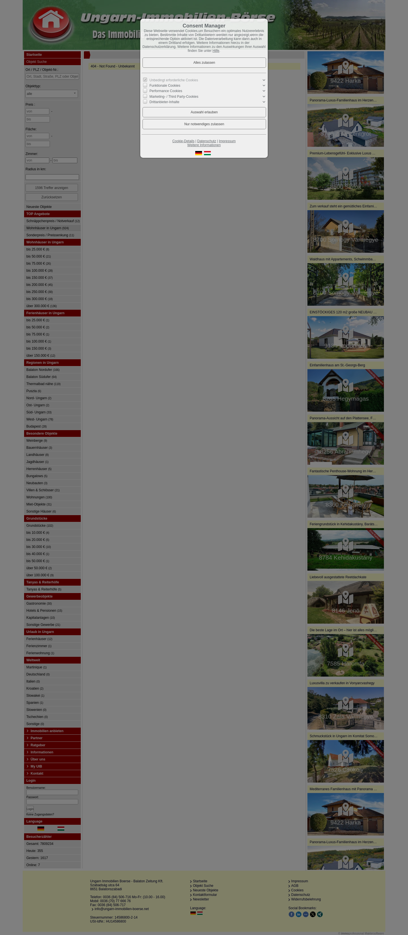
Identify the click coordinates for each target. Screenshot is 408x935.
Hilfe (215, 51)
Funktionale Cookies (165, 86)
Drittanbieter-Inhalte (164, 102)
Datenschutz (206, 141)
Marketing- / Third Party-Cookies (174, 96)
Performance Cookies (166, 91)
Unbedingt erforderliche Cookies (174, 80)
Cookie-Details (183, 141)
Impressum (227, 141)
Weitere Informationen (204, 145)
